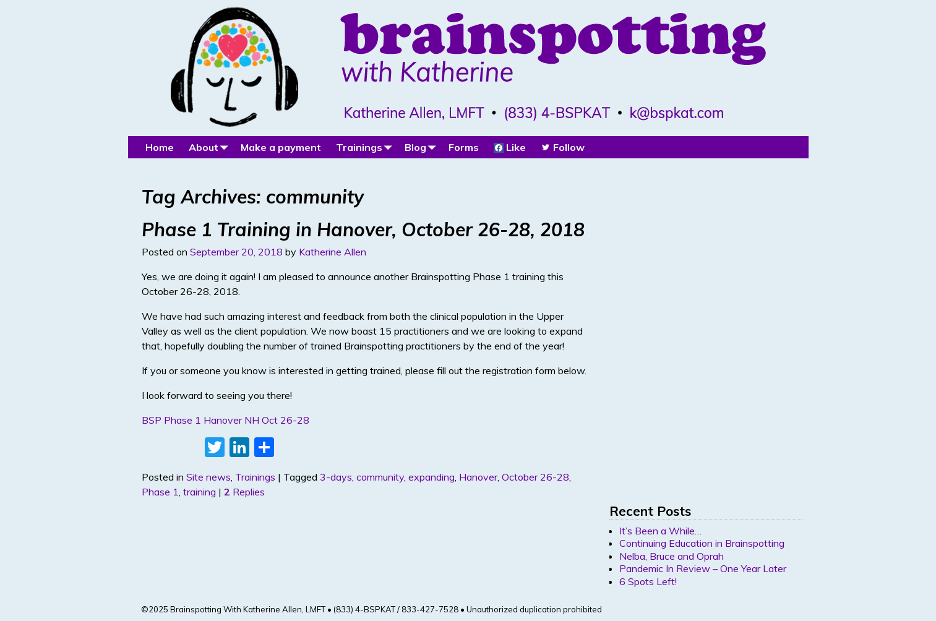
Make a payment (281, 147)
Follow (563, 147)
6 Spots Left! (648, 581)
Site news (208, 477)
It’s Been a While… (660, 531)
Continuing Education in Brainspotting (701, 543)
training (199, 492)
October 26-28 (535, 477)
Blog (423, 147)
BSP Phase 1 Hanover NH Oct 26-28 (225, 420)
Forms (464, 147)
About (211, 147)
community (380, 477)
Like (510, 147)
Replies (244, 492)
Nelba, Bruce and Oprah (671, 556)
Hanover (478, 477)
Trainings (366, 147)
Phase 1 (160, 492)
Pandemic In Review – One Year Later (702, 568)
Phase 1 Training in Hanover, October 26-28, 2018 (363, 229)
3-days (336, 477)
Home (159, 147)
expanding (431, 477)
